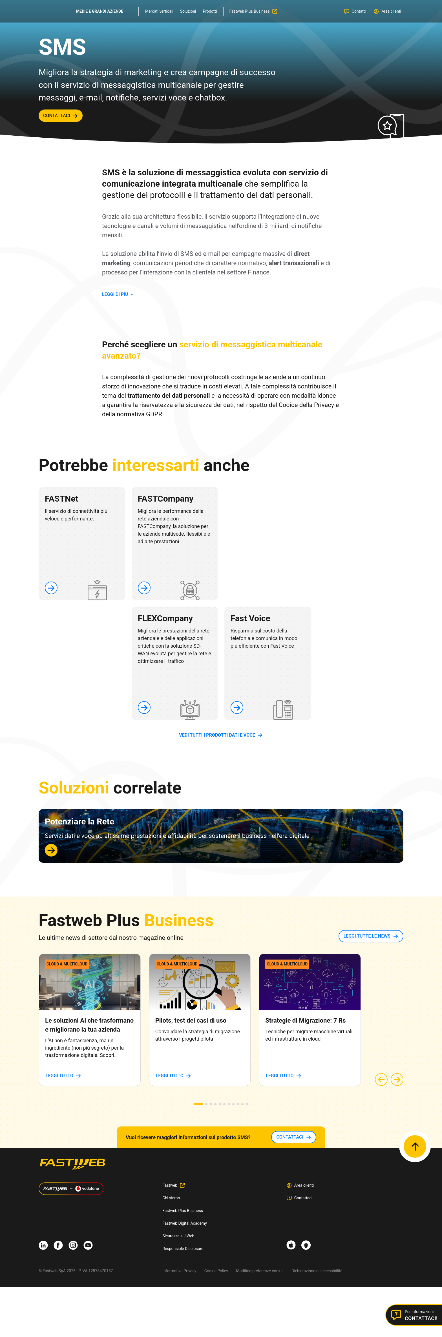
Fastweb (169, 1185)
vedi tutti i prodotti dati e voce (217, 735)
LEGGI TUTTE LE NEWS (367, 936)
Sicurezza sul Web (178, 1236)
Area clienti (304, 1185)
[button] (198, 1104)
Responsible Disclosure (182, 1248)
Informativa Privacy (179, 1271)
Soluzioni (188, 11)
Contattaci (303, 1198)
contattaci (56, 115)
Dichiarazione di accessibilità (316, 1271)
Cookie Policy (216, 1271)
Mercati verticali (159, 11)
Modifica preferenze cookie (259, 1271)
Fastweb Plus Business (182, 1210)
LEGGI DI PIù (115, 294)
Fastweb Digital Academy (184, 1223)
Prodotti (210, 11)
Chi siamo (171, 1198)
